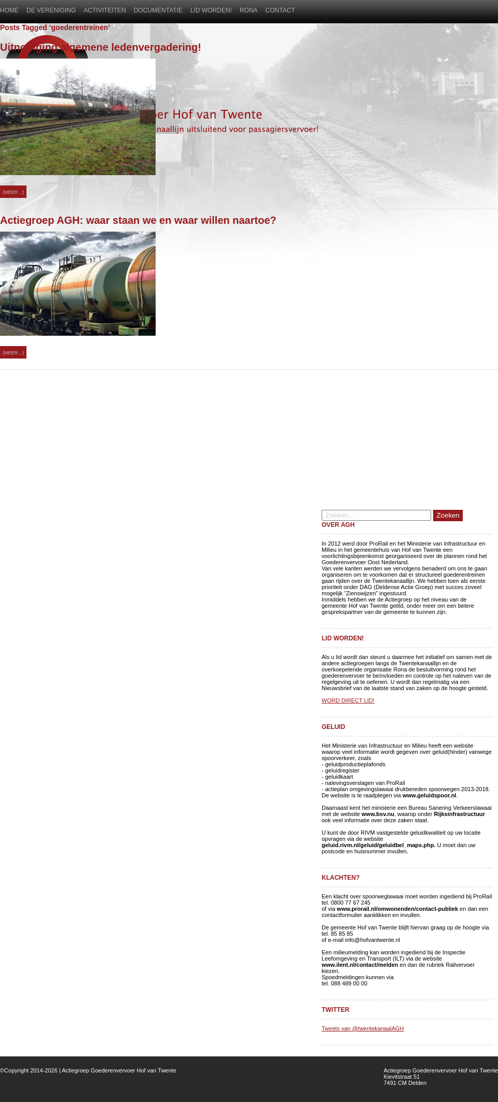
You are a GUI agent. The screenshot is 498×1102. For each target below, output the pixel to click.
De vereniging (51, 10)
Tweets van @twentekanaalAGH (363, 1028)
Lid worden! (211, 10)
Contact (280, 10)
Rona (249, 10)
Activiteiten (105, 10)
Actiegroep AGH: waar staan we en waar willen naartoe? (138, 220)
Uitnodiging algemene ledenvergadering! (100, 47)
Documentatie (158, 10)
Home (9, 10)
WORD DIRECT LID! (348, 700)
